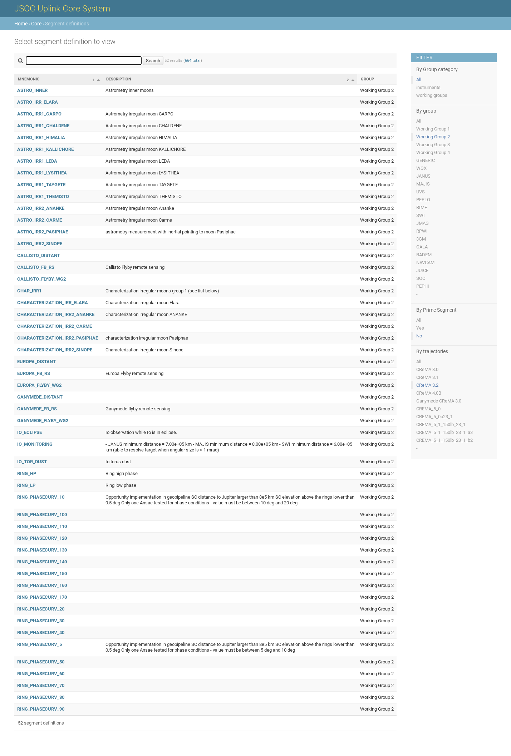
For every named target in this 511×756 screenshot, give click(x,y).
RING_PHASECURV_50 (40, 661)
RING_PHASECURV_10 (40, 497)
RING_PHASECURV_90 (40, 709)
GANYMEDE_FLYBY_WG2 (42, 420)
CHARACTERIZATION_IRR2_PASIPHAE (57, 338)
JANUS (423, 176)
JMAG (422, 223)
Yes (420, 328)
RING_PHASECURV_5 (39, 644)
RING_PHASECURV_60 (40, 673)
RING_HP (26, 473)
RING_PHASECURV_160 (42, 585)
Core (36, 23)
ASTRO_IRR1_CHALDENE (43, 125)
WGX (421, 168)
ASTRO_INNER (32, 90)
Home (21, 23)
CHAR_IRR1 (29, 290)
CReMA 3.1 (427, 377)
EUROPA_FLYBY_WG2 (39, 385)
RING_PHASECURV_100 (42, 514)
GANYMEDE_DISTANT (40, 397)
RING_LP (26, 485)
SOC (420, 278)
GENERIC (425, 160)
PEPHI (422, 286)
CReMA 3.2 (427, 385)
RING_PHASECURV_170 (42, 597)
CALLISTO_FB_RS (35, 267)
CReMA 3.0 (427, 369)
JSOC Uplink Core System (62, 9)
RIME (421, 207)
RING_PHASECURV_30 (40, 620)
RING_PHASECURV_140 (42, 561)
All (418, 79)
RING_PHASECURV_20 (40, 609)
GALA (422, 246)
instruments (428, 87)
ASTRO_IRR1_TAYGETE (41, 184)
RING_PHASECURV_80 (40, 697)
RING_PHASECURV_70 (40, 685)
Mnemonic (28, 79)
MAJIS (423, 184)
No (419, 336)
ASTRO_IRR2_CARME (39, 220)
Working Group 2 (433, 136)
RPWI (422, 231)
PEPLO (423, 199)
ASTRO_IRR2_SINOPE (39, 243)
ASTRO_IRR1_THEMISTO (43, 196)
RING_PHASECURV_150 (42, 573)
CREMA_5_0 (428, 408)
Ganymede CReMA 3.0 (438, 401)
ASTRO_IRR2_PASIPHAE (42, 231)
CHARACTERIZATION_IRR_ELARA (52, 302)
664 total (193, 60)
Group (367, 79)
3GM (421, 239)
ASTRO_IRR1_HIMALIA (41, 137)
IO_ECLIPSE (29, 432)
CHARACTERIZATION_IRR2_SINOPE (54, 349)
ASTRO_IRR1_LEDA (37, 161)
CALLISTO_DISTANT (38, 255)
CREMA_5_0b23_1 (434, 416)
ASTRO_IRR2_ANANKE (40, 208)
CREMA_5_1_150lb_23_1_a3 (444, 432)
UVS (420, 191)
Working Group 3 (433, 144)
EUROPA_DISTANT (36, 361)
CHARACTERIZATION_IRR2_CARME (54, 326)
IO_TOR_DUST (32, 461)
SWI (420, 215)
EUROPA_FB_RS (33, 373)
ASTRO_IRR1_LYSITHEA (42, 173)
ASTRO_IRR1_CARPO (39, 114)
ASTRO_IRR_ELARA (37, 102)
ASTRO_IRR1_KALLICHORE (45, 149)
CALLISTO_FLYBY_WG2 (41, 279)
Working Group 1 (433, 129)
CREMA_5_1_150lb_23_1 (441, 424)
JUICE (422, 270)
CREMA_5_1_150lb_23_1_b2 (444, 440)
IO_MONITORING (35, 444)
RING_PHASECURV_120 (42, 538)
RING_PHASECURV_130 (42, 550)
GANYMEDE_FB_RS (37, 408)
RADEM (424, 254)
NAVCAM (425, 262)
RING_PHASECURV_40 (40, 632)
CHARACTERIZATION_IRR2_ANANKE (55, 314)
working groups (431, 95)
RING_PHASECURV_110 (42, 526)
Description (118, 79)
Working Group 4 (433, 152)
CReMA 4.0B (428, 393)
